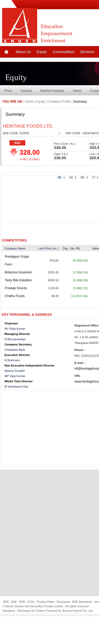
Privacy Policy (46, 601)
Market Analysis (52, 91)
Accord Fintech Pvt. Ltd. (77, 610)
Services (87, 52)
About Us (23, 52)
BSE (18, 142)
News (77, 91)
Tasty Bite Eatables (18, 280)
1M (72, 177)
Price (8, 91)
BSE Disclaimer (82, 601)
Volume (26, 91)
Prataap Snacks (16, 288)
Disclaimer (63, 601)
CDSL (31, 601)
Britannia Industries (18, 272)
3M (84, 177)
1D (61, 177)
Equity (42, 52)
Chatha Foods (15, 296)
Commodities (63, 52)
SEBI (22, 601)
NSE (14, 601)
